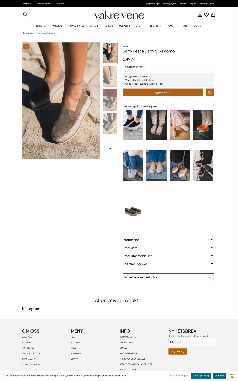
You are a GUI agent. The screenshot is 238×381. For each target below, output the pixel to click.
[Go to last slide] (110, 44)
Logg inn (74, 359)
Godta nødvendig (201, 375)
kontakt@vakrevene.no (32, 364)
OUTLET (198, 25)
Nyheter (41, 25)
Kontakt (182, 3)
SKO (29, 33)
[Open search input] (25, 14)
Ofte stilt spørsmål (207, 3)
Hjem (24, 33)
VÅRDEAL (57, 25)
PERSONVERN (126, 342)
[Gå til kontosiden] (200, 14)
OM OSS (123, 348)
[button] (210, 92)
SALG (185, 25)
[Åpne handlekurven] (213, 14)
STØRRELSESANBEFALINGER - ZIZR (136, 364)
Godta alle (219, 375)
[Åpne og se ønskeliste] (206, 14)
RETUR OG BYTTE (128, 337)
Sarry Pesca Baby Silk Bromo (43, 33)
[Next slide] (110, 148)
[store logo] (119, 14)
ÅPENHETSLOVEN (128, 370)
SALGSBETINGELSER (129, 353)
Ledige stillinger (152, 3)
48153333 (30, 359)
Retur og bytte (169, 3)
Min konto (75, 342)
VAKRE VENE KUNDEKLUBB (132, 359)
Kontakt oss (76, 353)
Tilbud (73, 348)
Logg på (192, 3)
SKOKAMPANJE (76, 25)
